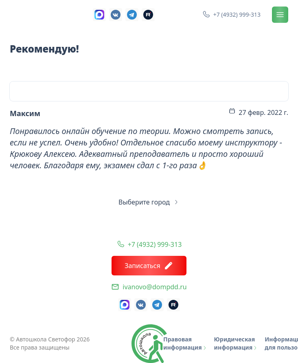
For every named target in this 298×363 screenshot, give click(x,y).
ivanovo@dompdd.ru (154, 286)
